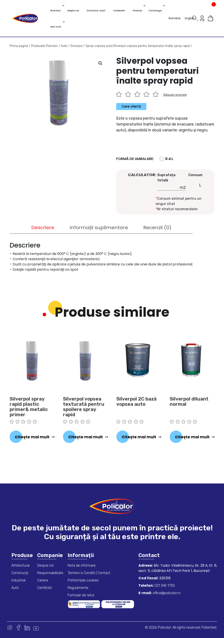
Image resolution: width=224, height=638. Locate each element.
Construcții (19, 573)
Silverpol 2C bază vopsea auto (136, 401)
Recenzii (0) (157, 227)
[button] (100, 63)
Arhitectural (20, 565)
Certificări (44, 588)
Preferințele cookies (83, 580)
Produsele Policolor (44, 46)
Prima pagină (19, 46)
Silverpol (76, 46)
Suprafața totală (166, 177)
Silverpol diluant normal (189, 401)
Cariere (42, 580)
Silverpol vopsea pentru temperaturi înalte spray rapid (152, 46)
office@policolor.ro (166, 593)
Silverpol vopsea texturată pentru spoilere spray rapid (83, 406)
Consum (195, 175)
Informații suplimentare (99, 227)
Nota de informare (82, 565)
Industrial (18, 580)
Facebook (18, 627)
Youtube (36, 627)
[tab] (42, 228)
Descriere (42, 227)
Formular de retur (81, 595)
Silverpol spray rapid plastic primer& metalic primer (29, 406)
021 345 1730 (164, 585)
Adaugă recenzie (175, 95)
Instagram (9, 627)
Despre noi (45, 565)
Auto (64, 46)
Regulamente (78, 588)
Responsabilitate (50, 573)
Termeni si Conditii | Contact (89, 573)
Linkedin (27, 627)
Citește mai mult (32, 437)
